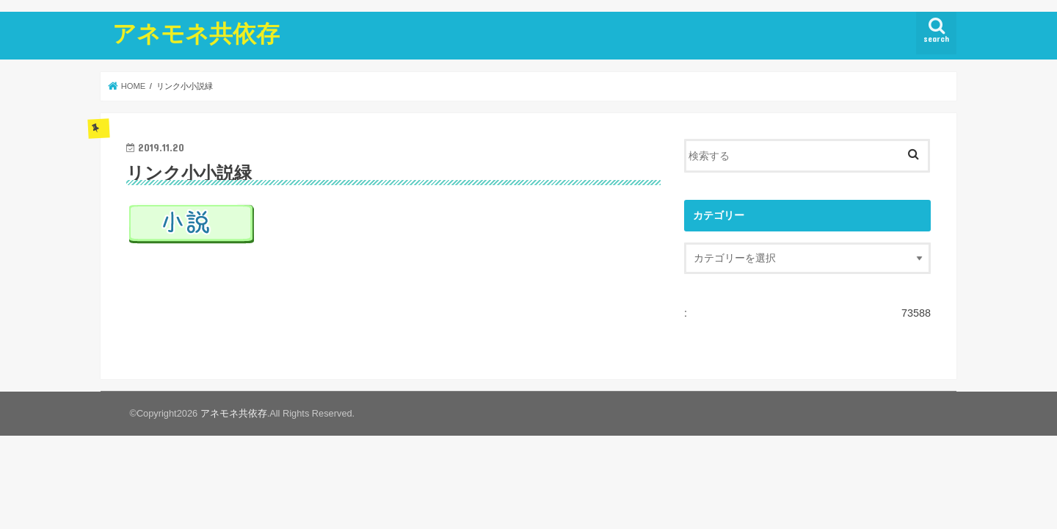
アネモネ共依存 (196, 32)
